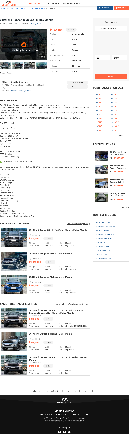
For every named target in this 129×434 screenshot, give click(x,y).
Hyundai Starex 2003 (102, 250)
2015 (96, 130)
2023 (96, 99)
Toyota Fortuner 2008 (102, 222)
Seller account (77, 83)
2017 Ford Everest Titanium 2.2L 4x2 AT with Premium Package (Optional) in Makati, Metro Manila (56, 311)
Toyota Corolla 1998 (102, 230)
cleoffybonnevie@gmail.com (16, 90)
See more (125, 207)
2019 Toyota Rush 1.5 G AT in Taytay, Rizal (118, 195)
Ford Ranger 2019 (35, 23)
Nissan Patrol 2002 (101, 254)
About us (36, 391)
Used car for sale (6, 8)
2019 (96, 114)
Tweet (9, 73)
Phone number (77, 87)
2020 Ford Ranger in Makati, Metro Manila (50, 253)
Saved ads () (104, 8)
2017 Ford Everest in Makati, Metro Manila (50, 333)
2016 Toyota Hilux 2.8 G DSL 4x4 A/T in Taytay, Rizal (118, 154)
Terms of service (53, 391)
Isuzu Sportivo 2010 (102, 242)
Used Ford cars (21, 8)
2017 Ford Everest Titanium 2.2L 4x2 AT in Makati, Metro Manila (58, 358)
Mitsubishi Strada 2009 (103, 259)
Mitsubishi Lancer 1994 (103, 238)
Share (2, 73)
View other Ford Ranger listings (78, 224)
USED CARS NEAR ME (72, 3)
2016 (96, 126)
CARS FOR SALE (34, 3)
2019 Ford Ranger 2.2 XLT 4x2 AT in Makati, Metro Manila (58, 230)
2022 (96, 103)
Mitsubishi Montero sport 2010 (105, 226)
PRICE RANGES (52, 3)
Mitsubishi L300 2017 (102, 246)
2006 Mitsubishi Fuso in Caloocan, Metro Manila (117, 168)
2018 (96, 118)
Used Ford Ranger (38, 8)
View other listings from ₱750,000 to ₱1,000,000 (72, 304)
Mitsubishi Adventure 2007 (104, 234)
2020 (96, 110)
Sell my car (121, 8)
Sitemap (86, 391)
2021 (96, 106)
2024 (96, 95)
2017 (96, 122)
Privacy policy (71, 391)
